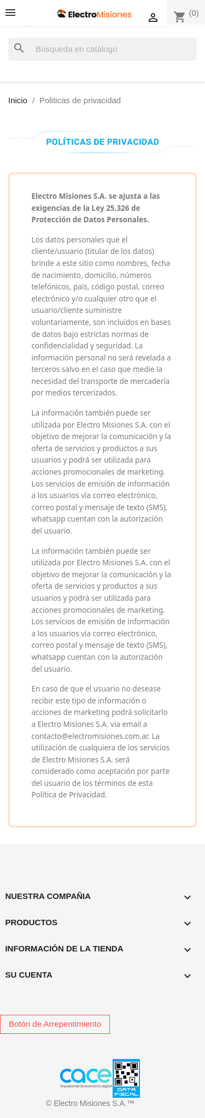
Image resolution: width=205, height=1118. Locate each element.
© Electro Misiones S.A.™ (90, 1103)
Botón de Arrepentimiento (55, 1023)
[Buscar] (102, 49)
